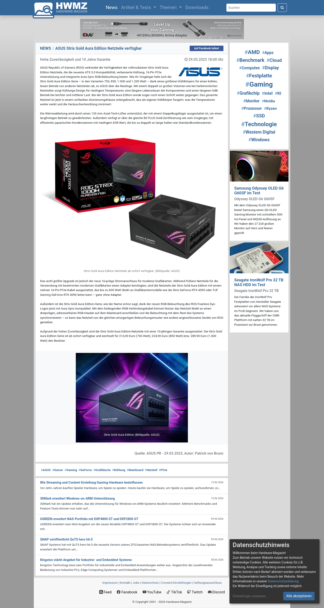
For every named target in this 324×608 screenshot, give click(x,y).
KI (278, 93)
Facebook (127, 592)
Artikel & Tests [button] (136, 7)
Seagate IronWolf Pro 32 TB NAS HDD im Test (259, 282)
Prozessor (251, 108)
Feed (105, 592)
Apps (268, 52)
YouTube (152, 592)
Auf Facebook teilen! (206, 48)
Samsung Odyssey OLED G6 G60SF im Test (259, 190)
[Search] (251, 8)
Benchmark (250, 60)
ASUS (46, 470)
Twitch (194, 592)
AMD (252, 52)
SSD (259, 116)
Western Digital (259, 132)
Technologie (259, 124)
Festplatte (259, 76)
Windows (259, 139)
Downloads (197, 7)
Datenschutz (150, 582)
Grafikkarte (102, 470)
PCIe (163, 470)
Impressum (110, 582)
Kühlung (118, 470)
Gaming (71, 470)
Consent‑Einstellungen (176, 582)
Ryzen (270, 108)
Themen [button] (169, 7)
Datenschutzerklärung (283, 581)
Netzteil (151, 470)
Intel (267, 93)
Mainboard (135, 470)
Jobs (136, 582)
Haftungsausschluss (208, 582)
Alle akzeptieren (299, 596)
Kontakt (125, 582)
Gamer (57, 470)
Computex (249, 68)
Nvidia (268, 101)
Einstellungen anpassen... (250, 596)
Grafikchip (248, 93)
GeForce (85, 470)
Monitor (251, 101)
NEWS (45, 48)
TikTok (174, 592)
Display (270, 67)
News (112, 7)
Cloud (274, 60)
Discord (216, 592)
